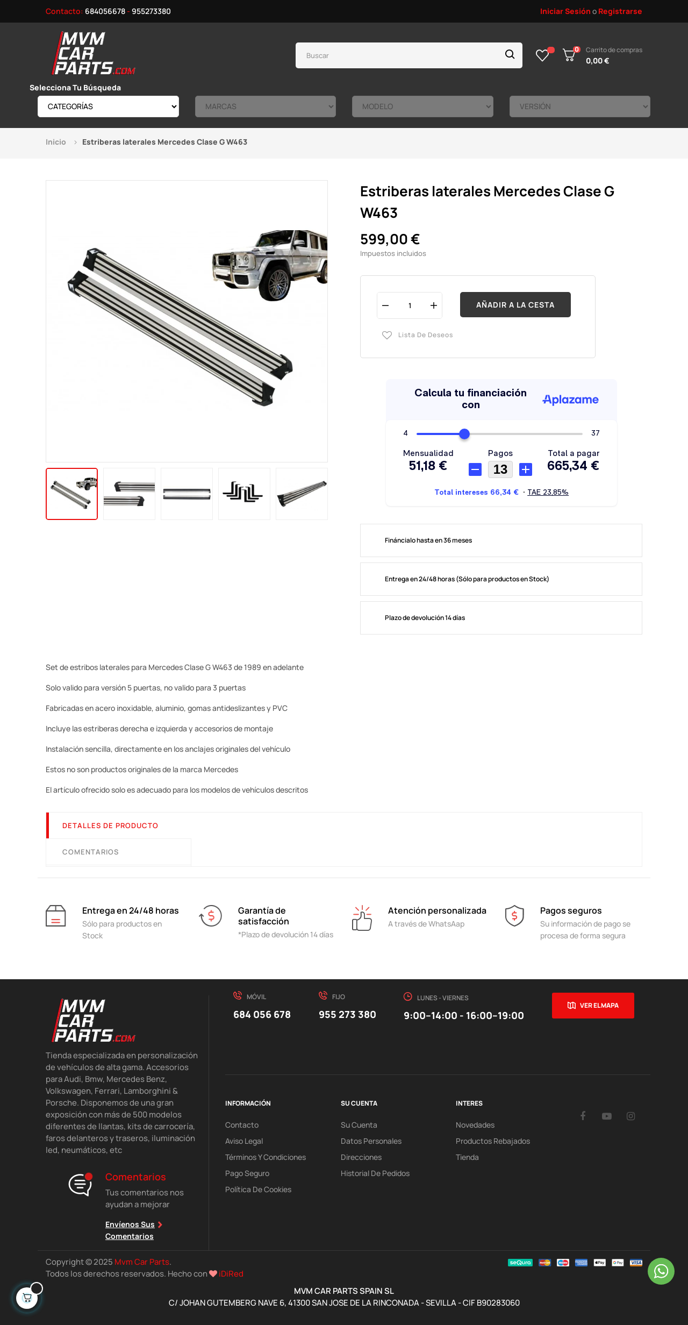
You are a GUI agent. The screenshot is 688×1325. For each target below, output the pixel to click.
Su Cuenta (359, 1125)
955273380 (151, 11)
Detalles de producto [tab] (110, 825)
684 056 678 (262, 1014)
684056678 (105, 11)
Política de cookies (258, 1189)
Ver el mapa (599, 1005)
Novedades (475, 1125)
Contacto (242, 1125)
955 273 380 (347, 1014)
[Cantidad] (409, 305)
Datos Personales (371, 1141)
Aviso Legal (244, 1141)
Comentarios (90, 852)
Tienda (467, 1157)
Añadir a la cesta (515, 305)
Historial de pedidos (375, 1173)
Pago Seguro (247, 1173)
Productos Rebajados (493, 1141)
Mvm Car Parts (141, 1261)
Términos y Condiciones (265, 1157)
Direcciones (361, 1157)
